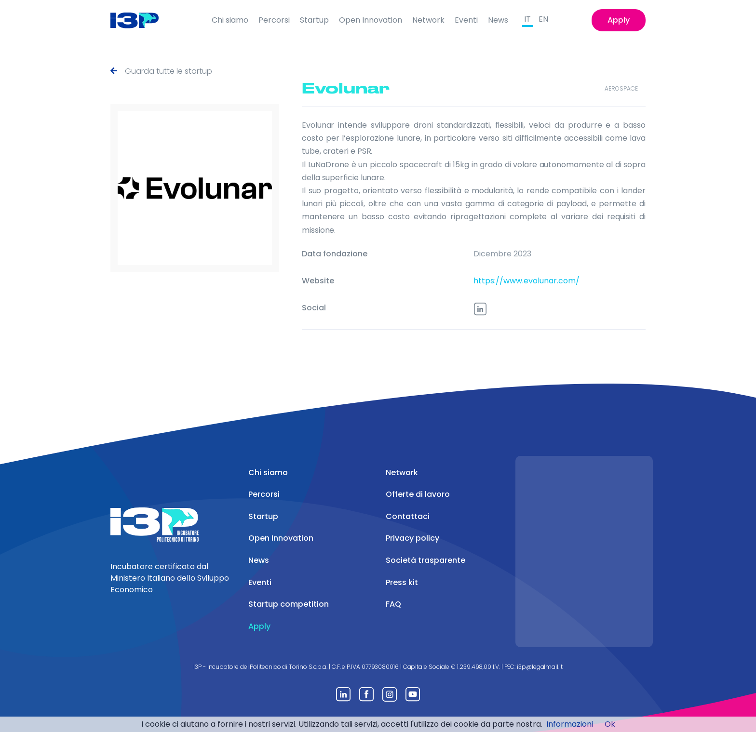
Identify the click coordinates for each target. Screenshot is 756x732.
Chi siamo (230, 20)
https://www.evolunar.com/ (526, 280)
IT (527, 19)
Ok (610, 724)
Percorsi (274, 20)
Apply (619, 20)
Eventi (466, 20)
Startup (314, 20)
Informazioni (569, 724)
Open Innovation (370, 20)
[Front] (142, 20)
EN (543, 19)
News (498, 20)
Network (428, 20)
